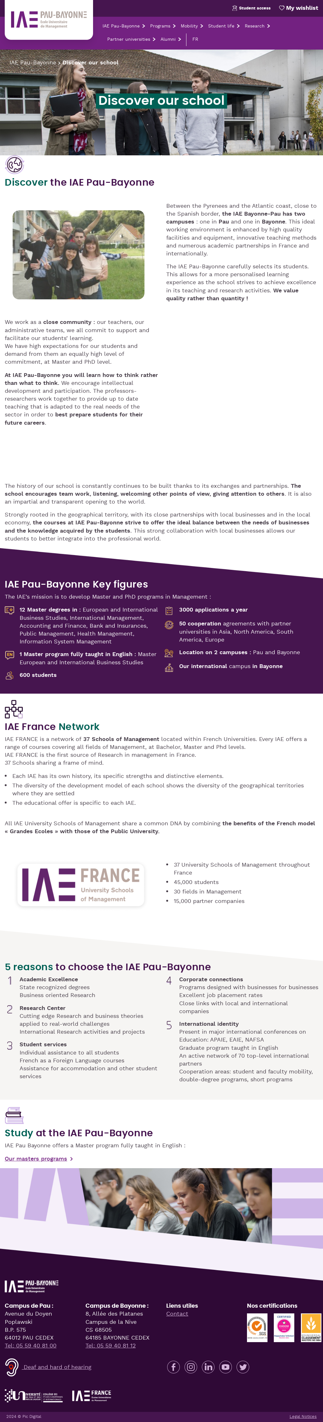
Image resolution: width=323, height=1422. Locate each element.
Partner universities (128, 39)
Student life (221, 26)
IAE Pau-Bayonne (121, 26)
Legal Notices (303, 1417)
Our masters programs (36, 1159)
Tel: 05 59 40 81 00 (30, 1346)
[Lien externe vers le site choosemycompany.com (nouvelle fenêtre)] (284, 1326)
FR (195, 39)
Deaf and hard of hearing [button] (48, 1367)
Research (255, 26)
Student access (251, 8)
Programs (160, 26)
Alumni (168, 39)
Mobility (189, 26)
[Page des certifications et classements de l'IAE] (257, 1326)
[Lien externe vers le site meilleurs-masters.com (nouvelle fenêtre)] (311, 1326)
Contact (177, 1314)
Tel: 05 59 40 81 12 (110, 1346)
